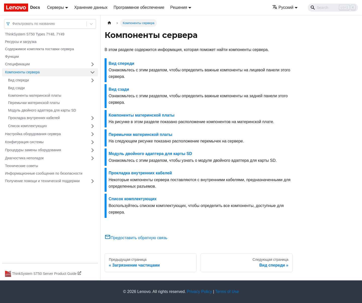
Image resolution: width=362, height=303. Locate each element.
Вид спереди (18, 80)
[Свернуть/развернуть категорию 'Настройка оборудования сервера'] (92, 134)
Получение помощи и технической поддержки (42, 181)
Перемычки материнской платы (34, 103)
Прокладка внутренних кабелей (34, 118)
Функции (12, 57)
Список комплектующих (27, 126)
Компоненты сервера (22, 72)
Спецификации (17, 64)
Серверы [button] (55, 7)
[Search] (333, 8)
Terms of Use (227, 291)
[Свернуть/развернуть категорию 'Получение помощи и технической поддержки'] (92, 181)
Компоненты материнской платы (34, 95)
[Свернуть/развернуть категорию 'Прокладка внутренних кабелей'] (92, 118)
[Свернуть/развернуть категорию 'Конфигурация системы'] (92, 142)
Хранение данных (91, 7)
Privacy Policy (199, 291)
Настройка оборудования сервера (33, 134)
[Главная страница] (109, 23)
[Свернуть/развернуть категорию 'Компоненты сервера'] (92, 72)
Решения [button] (178, 7)
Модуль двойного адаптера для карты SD (42, 110)
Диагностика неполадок (24, 158)
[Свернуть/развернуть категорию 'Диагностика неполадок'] (92, 158)
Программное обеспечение (139, 7)
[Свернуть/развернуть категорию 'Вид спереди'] (92, 80)
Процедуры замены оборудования (33, 150)
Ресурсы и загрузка (20, 42)
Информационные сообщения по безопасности (43, 173)
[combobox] (12, 24)
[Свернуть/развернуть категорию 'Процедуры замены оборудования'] (92, 150)
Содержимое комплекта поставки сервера (39, 49)
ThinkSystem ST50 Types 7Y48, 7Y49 (34, 34)
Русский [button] (282, 7)
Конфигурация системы (24, 142)
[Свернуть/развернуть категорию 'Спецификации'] (92, 64)
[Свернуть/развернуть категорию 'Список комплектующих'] (92, 126)
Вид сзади (16, 88)
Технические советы (21, 166)
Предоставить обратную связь (136, 238)
